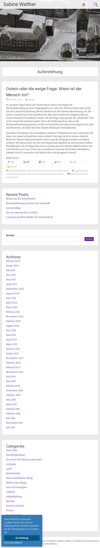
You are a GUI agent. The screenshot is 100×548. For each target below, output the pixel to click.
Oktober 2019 (13, 395)
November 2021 (14, 372)
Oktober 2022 (13, 362)
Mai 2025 (11, 279)
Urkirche (31, 174)
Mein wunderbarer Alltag (19, 478)
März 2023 (11, 344)
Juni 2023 (11, 330)
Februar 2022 (13, 367)
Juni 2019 (11, 399)
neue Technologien (16, 487)
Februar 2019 (13, 409)
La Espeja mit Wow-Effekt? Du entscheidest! (29, 217)
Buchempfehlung (18, 171)
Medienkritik (13, 473)
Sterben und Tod (34, 171)
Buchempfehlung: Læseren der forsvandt (28, 203)
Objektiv (10, 491)
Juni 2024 (11, 298)
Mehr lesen (13, 157)
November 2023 (14, 316)
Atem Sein (11, 450)
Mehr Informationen (13, 542)
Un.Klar (31, 99)
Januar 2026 (12, 265)
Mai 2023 (11, 335)
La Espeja (11, 464)
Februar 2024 (13, 312)
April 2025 (11, 284)
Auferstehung (81, 171)
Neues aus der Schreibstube (21, 198)
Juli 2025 (10, 270)
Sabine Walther (19, 4)
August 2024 (13, 293)
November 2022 (15, 358)
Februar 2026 (13, 261)
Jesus (16, 174)
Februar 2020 (13, 385)
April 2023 (11, 339)
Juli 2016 (10, 418)
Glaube (9, 174)
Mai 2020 (11, 381)
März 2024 (11, 307)
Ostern (22, 174)
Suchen (10, 235)
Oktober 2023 (13, 321)
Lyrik (9, 468)
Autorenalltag (13, 208)
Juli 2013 (10, 427)
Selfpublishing (14, 496)
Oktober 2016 (13, 413)
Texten (10, 510)
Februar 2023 (13, 348)
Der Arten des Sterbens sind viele (24, 459)
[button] (14, 162)
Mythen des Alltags (16, 482)
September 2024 (15, 288)
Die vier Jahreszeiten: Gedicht (22, 212)
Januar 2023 (12, 353)
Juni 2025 (11, 275)
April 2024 (11, 302)
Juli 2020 (11, 376)
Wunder (60, 174)
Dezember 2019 (14, 390)
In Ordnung (22, 538)
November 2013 (14, 422)
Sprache (10, 501)
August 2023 (12, 325)
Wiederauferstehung (46, 174)
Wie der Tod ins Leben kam (55, 171)
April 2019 (11, 404)
